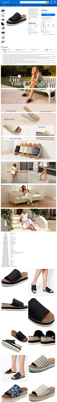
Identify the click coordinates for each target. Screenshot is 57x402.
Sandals (23, 52)
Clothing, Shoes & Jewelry (7, 7)
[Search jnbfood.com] (33, 2)
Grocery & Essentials (19, 5)
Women (13, 7)
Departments (4, 5)
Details (50, 32)
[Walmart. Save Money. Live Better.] (5, 2)
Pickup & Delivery (27, 5)
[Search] (47, 2)
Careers (37, 5)
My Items (40, 5)
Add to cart (48, 14)
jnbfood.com (30, 30)
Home (2, 7)
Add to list (44, 34)
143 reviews (36, 20)
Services (9, 5)
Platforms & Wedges (28, 52)
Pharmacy (32, 5)
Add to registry (51, 34)
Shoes (15, 7)
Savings (13, 5)
